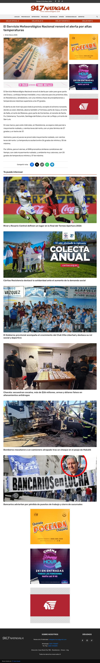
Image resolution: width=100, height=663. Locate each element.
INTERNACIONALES (71, 16)
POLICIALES (44, 16)
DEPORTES (81, 16)
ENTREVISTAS (35, 16)
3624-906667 (53, 644)
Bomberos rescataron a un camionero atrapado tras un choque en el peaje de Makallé (47, 449)
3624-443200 (52, 646)
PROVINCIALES (25, 16)
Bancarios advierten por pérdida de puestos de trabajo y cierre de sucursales (42, 504)
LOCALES (17, 16)
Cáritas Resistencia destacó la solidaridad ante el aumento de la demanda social (44, 280)
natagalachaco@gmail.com (57, 639)
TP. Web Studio (16, 661)
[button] (97, 17)
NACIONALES (53, 16)
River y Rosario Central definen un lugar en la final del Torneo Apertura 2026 (42, 225)
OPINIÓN (61, 16)
